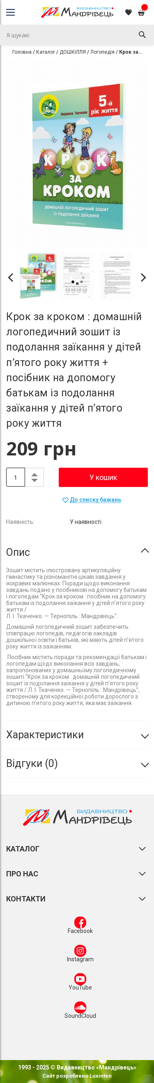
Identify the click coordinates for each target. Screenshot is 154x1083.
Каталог (45, 52)
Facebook (80, 926)
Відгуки (32, 763)
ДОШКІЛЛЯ (73, 52)
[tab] (77, 552)
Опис (18, 552)
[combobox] (77, 34)
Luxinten (100, 1076)
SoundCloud (80, 1011)
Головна (22, 52)
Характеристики (45, 735)
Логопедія (102, 52)
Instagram (80, 955)
